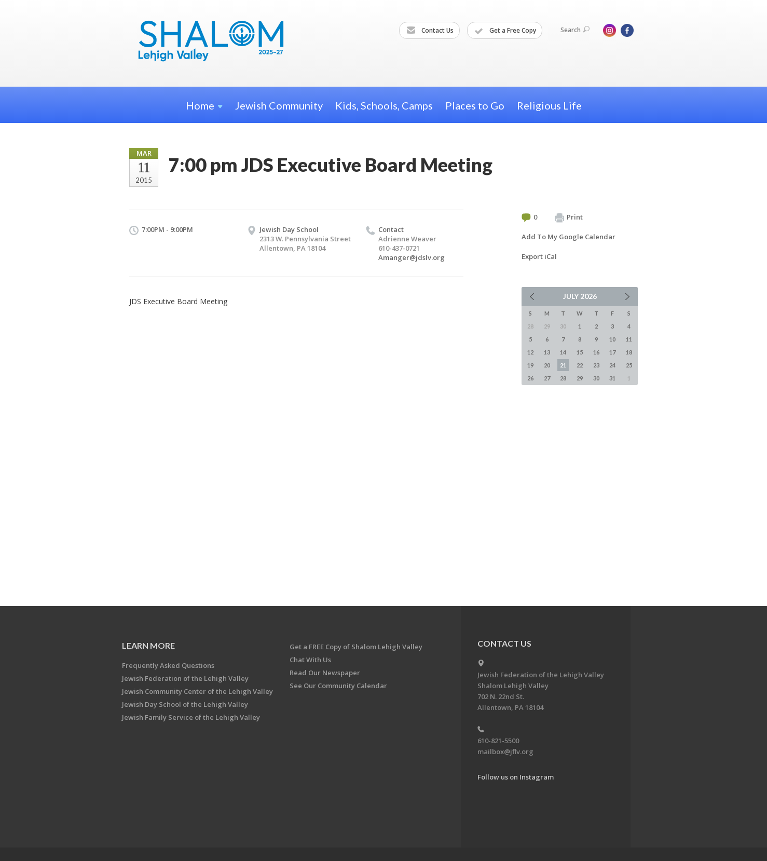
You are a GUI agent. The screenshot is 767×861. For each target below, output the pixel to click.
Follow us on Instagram (515, 777)
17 (612, 352)
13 (547, 352)
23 (596, 365)
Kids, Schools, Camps (384, 105)
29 (580, 378)
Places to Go (474, 105)
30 (596, 378)
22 (580, 365)
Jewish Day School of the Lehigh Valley (185, 704)
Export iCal (539, 256)
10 (612, 339)
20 (547, 365)
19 (530, 365)
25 (629, 365)
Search (575, 29)
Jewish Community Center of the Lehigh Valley (197, 691)
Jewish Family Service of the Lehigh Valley (191, 717)
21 (563, 365)
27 (547, 378)
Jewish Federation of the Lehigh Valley (185, 678)
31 (612, 378)
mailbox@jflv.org (505, 751)
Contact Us (430, 30)
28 (563, 378)
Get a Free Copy (505, 30)
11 (629, 339)
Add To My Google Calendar (568, 236)
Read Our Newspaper (325, 672)
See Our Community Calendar (338, 685)
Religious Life (549, 105)
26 (530, 378)
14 (563, 352)
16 (596, 352)
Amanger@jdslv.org (411, 257)
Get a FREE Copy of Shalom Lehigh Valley (356, 646)
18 (629, 352)
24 (612, 365)
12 (530, 352)
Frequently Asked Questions (168, 665)
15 (580, 352)
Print (569, 217)
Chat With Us (310, 659)
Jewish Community (279, 105)
